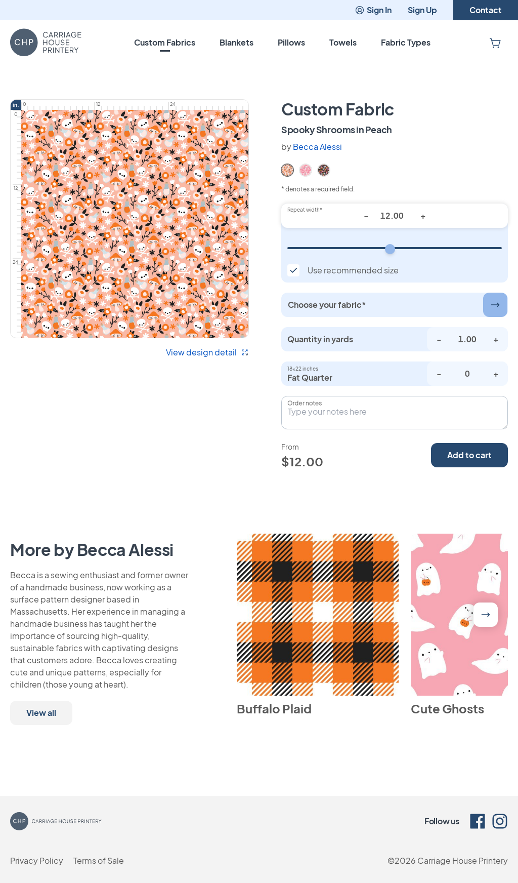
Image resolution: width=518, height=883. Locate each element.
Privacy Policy (36, 860)
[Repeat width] (394, 248)
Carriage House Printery (462, 860)
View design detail (207, 352)
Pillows (291, 42)
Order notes (304, 403)
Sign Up (422, 10)
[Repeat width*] (394, 216)
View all (41, 712)
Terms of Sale (98, 860)
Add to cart (469, 455)
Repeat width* (304, 210)
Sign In (373, 10)
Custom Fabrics (164, 42)
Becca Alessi (317, 146)
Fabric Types (405, 42)
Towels (343, 42)
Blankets (236, 42)
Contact (485, 10)
